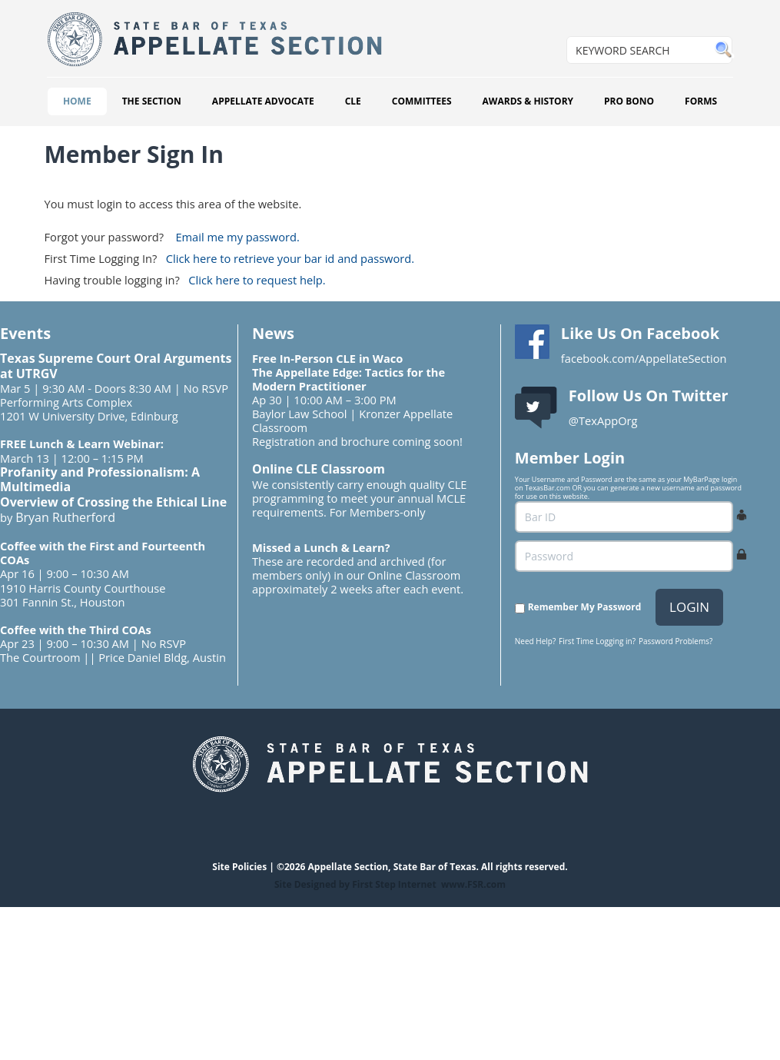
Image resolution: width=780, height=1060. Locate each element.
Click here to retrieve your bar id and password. (290, 258)
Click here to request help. (256, 279)
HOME (77, 101)
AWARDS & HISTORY (528, 101)
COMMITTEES (422, 101)
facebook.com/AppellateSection (644, 358)
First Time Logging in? (597, 641)
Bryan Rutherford (65, 517)
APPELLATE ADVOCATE (263, 101)
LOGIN (689, 607)
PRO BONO (629, 101)
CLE (353, 101)
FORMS (701, 101)
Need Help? (535, 641)
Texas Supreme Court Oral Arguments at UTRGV (115, 366)
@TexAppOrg (603, 420)
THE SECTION (151, 101)
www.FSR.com (473, 884)
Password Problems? (675, 641)
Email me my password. (237, 236)
